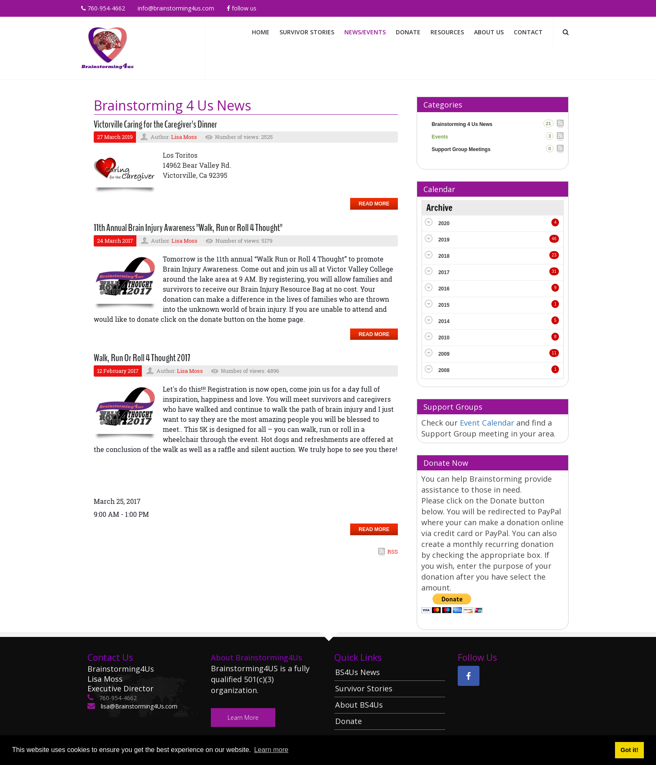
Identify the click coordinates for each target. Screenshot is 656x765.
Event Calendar (488, 423)
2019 (444, 240)
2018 (444, 256)
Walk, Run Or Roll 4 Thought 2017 (142, 358)
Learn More (243, 717)
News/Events (365, 32)
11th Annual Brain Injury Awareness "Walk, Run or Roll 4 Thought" (188, 227)
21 (548, 123)
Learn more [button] (271, 749)
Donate (408, 32)
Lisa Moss (184, 137)
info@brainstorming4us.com (176, 8)
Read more (374, 204)
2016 (444, 289)
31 (554, 271)
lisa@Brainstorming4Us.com (138, 706)
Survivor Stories (306, 32)
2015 (444, 305)
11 (554, 353)
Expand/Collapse (429, 222)
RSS (392, 551)
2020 (444, 223)
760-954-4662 (103, 8)
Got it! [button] (629, 750)
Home (260, 32)
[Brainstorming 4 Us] (107, 47)
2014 (444, 321)
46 (554, 238)
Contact (528, 32)
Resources (447, 32)
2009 (444, 354)
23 (554, 255)
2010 (444, 338)
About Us (489, 32)
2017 (444, 272)
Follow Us (241, 8)
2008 (444, 370)
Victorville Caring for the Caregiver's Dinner (155, 124)
